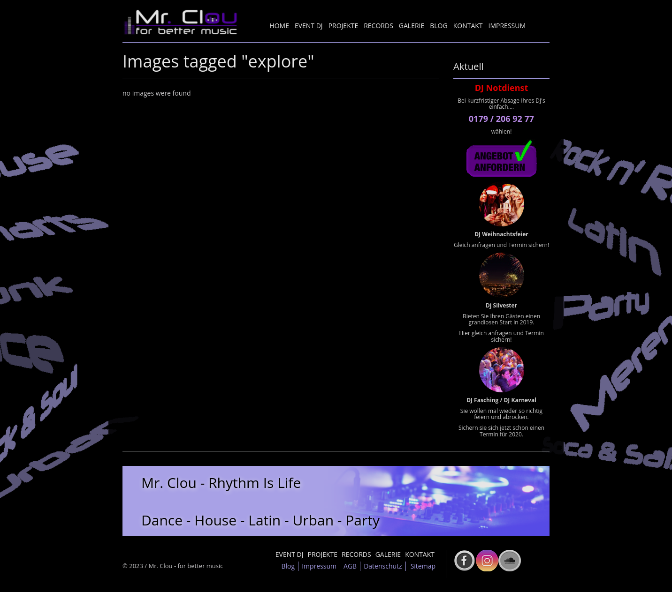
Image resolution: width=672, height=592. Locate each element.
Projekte (343, 25)
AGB (350, 566)
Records (378, 25)
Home (279, 25)
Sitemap (423, 566)
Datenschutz (383, 566)
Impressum (507, 25)
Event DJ (309, 25)
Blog (438, 25)
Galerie (411, 25)
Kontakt (468, 25)
